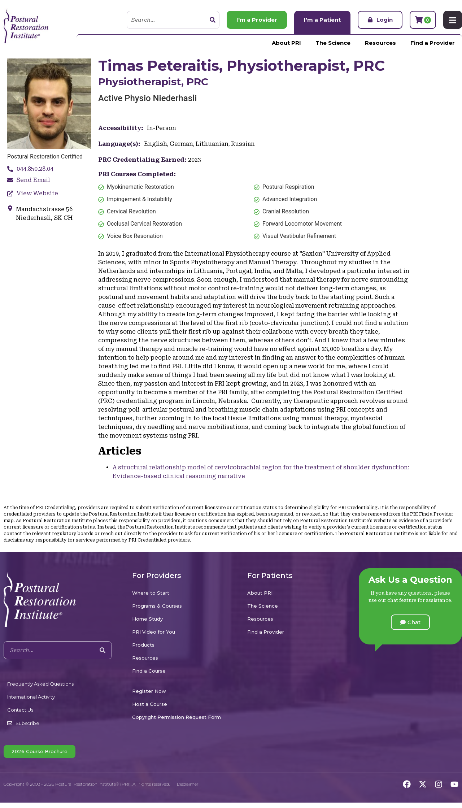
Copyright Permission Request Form (176, 717)
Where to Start (150, 593)
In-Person (161, 128)
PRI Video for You (153, 632)
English (155, 143)
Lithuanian (212, 143)
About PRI (286, 42)
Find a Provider (432, 42)
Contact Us (20, 710)
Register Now (149, 691)
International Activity (31, 697)
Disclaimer (188, 784)
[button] (410, 622)
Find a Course (149, 671)
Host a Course (149, 704)
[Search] (212, 20)
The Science (332, 42)
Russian (243, 143)
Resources (380, 42)
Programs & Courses (157, 606)
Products (143, 645)
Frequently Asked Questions (40, 684)
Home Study (147, 619)
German (181, 143)
